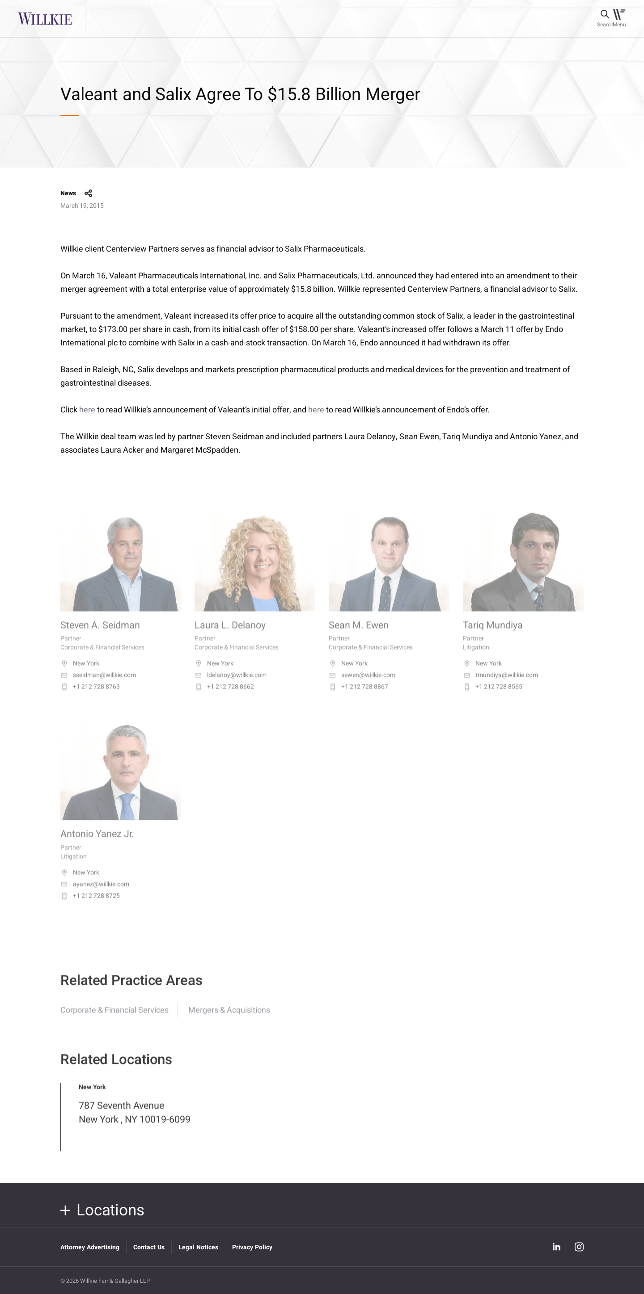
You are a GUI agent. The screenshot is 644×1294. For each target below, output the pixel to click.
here (87, 410)
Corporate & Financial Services (114, 1018)
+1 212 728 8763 (90, 697)
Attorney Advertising (89, 1247)
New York (79, 673)
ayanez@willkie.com (94, 894)
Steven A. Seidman (100, 636)
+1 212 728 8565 (492, 697)
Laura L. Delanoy (230, 636)
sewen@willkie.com (362, 685)
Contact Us (149, 1247)
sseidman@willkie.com (98, 685)
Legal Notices (198, 1247)
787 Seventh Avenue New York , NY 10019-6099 (135, 1120)
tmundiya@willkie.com (500, 685)
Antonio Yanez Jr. (97, 844)
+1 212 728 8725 (90, 905)
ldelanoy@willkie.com (231, 685)
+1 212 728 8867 (358, 697)
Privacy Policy (252, 1247)
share (89, 193)
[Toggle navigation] (619, 19)
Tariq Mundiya (493, 636)
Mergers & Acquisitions (229, 1018)
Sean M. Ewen (359, 636)
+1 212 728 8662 (224, 697)
